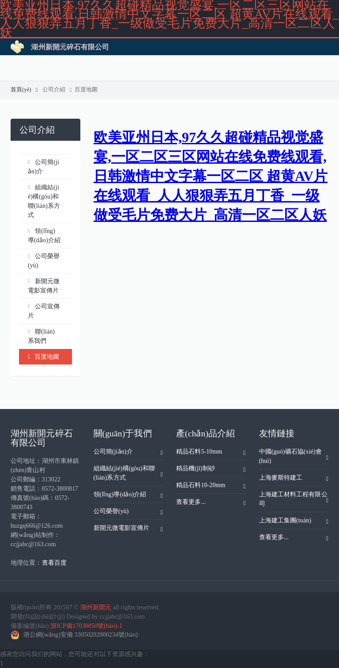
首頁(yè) (24, 89)
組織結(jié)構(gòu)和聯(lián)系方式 (44, 200)
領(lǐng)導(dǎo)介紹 (44, 235)
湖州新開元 (96, 607)
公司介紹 (57, 89)
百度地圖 (85, 89)
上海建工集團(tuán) (294, 522)
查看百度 (54, 562)
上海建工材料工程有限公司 (294, 499)
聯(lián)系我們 (41, 335)
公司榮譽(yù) (44, 260)
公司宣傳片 (44, 310)
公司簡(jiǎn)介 (43, 166)
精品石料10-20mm (211, 487)
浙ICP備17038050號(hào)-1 (86, 626)
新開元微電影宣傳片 (44, 285)
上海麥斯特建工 (294, 479)
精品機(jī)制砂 (211, 470)
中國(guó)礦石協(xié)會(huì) (294, 456)
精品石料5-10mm (211, 453)
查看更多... (211, 503)
